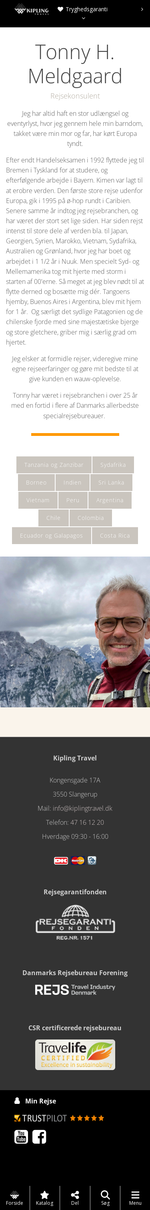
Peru (73, 500)
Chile (53, 518)
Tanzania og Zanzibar (54, 464)
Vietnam (38, 500)
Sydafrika (113, 464)
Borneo (36, 482)
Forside (14, 1198)
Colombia (91, 518)
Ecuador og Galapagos (51, 535)
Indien (73, 482)
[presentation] (142, 9)
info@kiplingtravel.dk (82, 808)
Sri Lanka (111, 482)
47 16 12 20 (87, 822)
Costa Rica (115, 535)
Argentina (110, 500)
